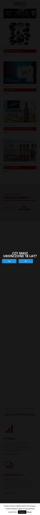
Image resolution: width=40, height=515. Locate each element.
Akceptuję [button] (22, 512)
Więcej (29, 512)
